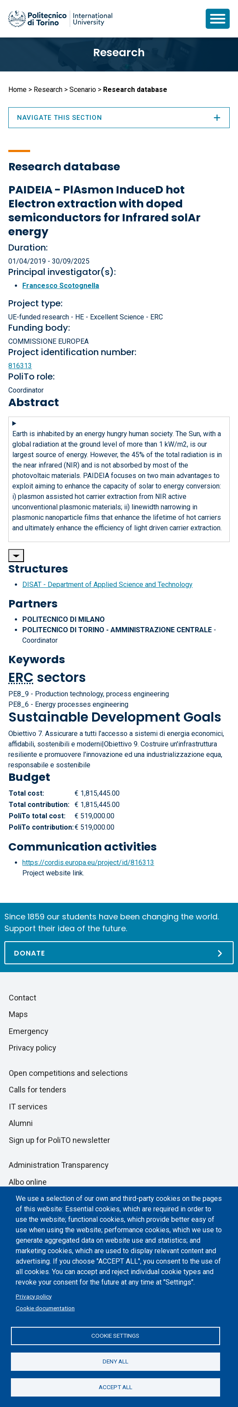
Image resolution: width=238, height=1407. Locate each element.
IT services (28, 1106)
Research (119, 52)
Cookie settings (115, 1335)
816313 (20, 366)
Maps (18, 1014)
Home (17, 89)
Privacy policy (34, 1296)
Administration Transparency (59, 1165)
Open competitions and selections (68, 1073)
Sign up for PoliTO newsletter (59, 1140)
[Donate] (119, 952)
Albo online (28, 1182)
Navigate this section (119, 118)
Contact (22, 997)
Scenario (82, 89)
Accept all (115, 1386)
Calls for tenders (37, 1089)
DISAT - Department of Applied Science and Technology (107, 584)
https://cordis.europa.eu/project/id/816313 (88, 862)
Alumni (21, 1123)
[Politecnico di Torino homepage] (60, 18)
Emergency (28, 1031)
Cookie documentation (45, 1308)
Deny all (115, 1361)
